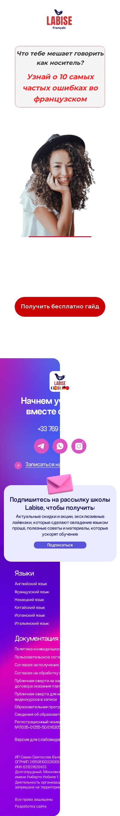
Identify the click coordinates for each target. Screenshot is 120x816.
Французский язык (32, 592)
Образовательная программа (42, 707)
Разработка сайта (30, 806)
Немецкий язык (29, 599)
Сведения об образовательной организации (56, 714)
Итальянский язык (32, 623)
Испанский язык (30, 615)
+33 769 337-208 (60, 429)
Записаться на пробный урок (61, 464)
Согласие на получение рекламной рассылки (57, 665)
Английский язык (31, 584)
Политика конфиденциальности (44, 649)
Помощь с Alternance (86, 629)
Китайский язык (30, 607)
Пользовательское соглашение (44, 657)
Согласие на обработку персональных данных (58, 673)
